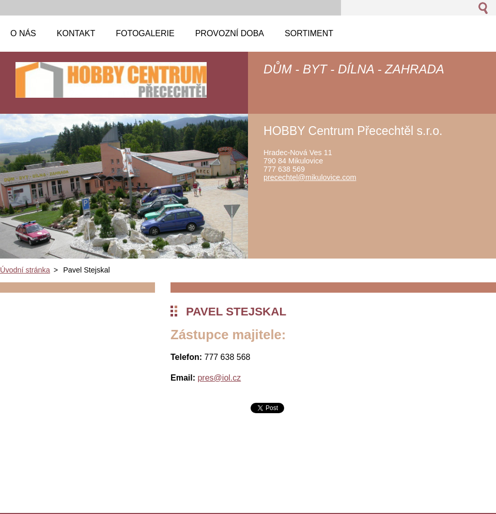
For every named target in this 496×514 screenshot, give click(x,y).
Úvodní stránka (25, 270)
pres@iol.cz (219, 377)
